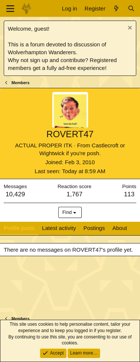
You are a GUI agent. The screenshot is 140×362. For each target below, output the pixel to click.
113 (129, 194)
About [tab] (119, 228)
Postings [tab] (94, 228)
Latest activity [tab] (59, 228)
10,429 (15, 194)
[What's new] (116, 8)
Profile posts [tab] (19, 228)
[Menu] (10, 8)
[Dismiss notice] (129, 29)
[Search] (131, 8)
